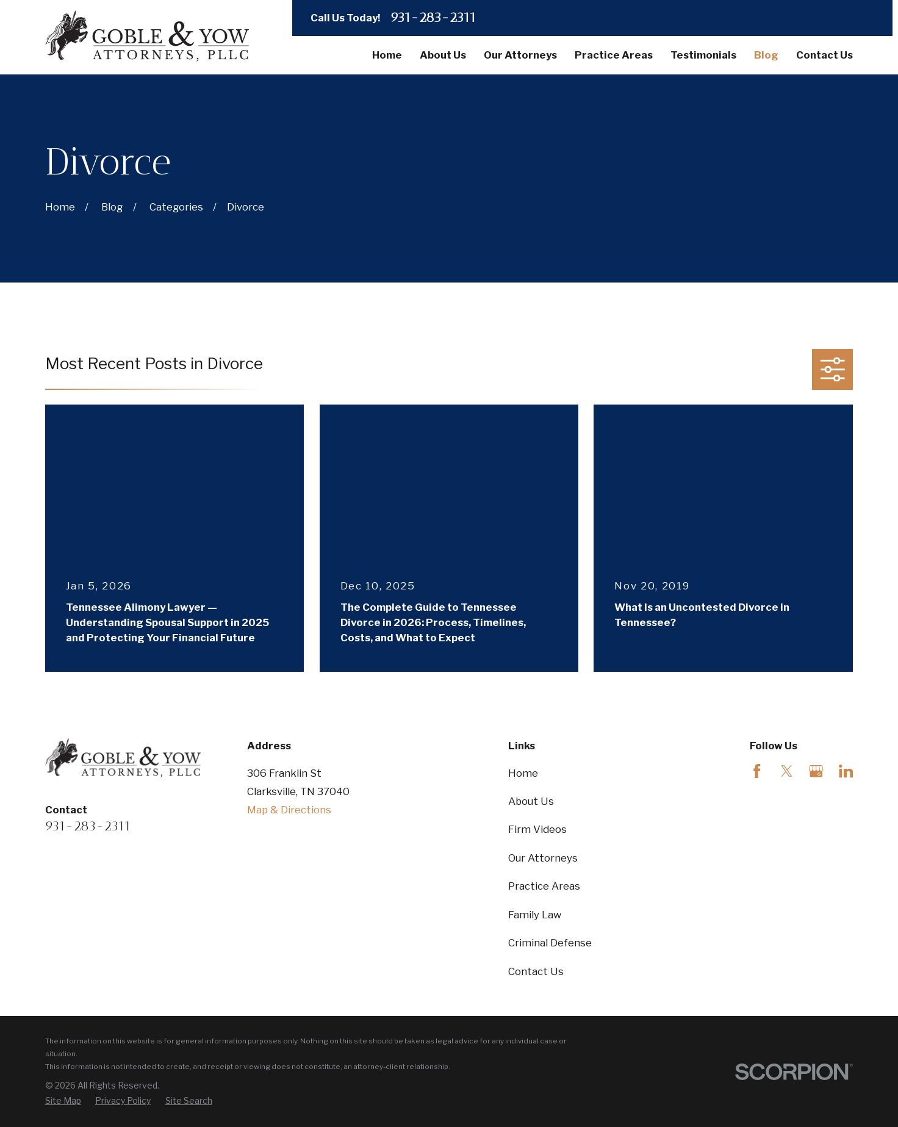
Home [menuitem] (387, 55)
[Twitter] (787, 771)
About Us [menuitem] (443, 55)
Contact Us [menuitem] (824, 55)
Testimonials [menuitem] (703, 55)
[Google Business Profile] (816, 771)
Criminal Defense (550, 943)
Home (523, 773)
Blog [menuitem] (766, 55)
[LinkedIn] (846, 771)
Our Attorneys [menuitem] (520, 55)
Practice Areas (544, 886)
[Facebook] (757, 771)
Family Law (534, 915)
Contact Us (536, 971)
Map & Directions (289, 810)
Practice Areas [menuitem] (614, 55)
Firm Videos (537, 829)
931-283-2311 (433, 17)
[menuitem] (63, 1101)
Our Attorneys (543, 858)
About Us (531, 801)
